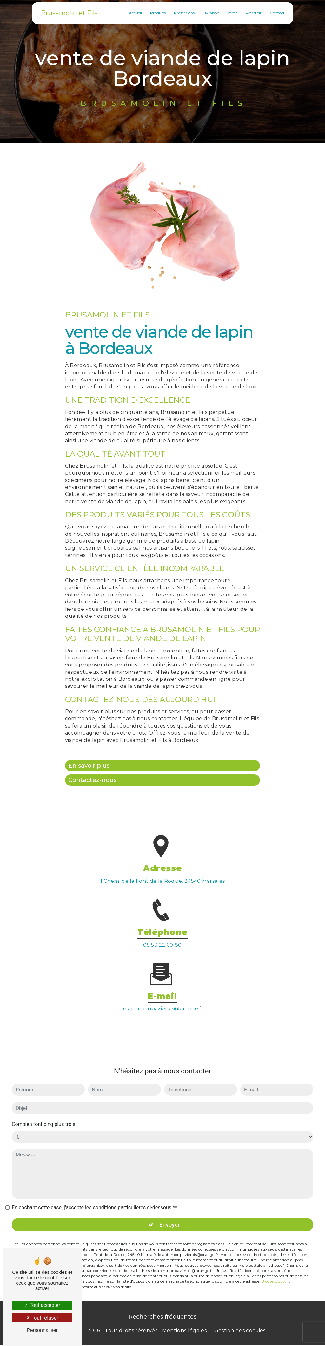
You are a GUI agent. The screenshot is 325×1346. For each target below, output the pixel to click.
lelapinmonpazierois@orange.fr (162, 999)
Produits (156, 12)
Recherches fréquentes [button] (162, 1318)
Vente (231, 12)
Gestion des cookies (240, 1332)
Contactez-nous (93, 781)
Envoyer (170, 1214)
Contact (276, 12)
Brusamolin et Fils (70, 13)
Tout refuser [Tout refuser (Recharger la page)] (42, 1318)
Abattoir (252, 12)
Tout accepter (42, 1305)
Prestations (183, 12)
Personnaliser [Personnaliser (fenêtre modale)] (42, 1330)
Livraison (210, 12)
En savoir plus (90, 766)
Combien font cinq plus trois (43, 1115)
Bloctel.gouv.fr (275, 1272)
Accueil (134, 12)
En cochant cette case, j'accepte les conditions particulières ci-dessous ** (94, 1198)
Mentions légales (184, 1332)
